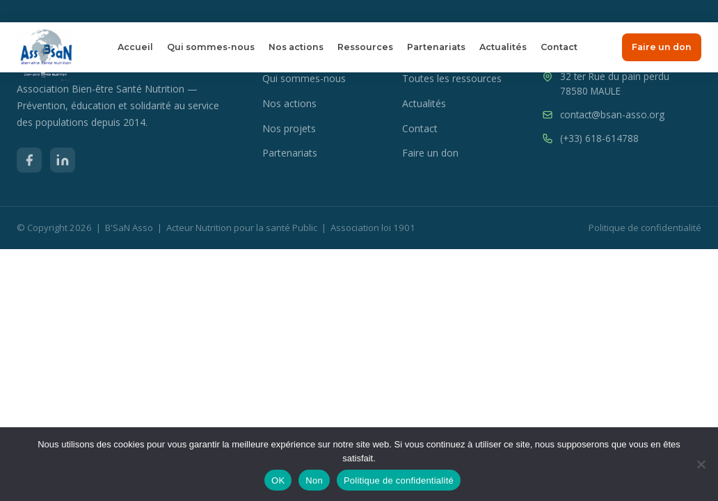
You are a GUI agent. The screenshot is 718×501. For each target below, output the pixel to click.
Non (314, 480)
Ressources (365, 47)
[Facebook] (29, 160)
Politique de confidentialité (645, 227)
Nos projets (289, 128)
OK (278, 480)
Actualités (503, 47)
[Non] (701, 464)
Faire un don (662, 47)
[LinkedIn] (62, 160)
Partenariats (436, 47)
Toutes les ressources (452, 78)
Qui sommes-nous (211, 47)
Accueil (135, 47)
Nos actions (296, 47)
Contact (559, 47)
